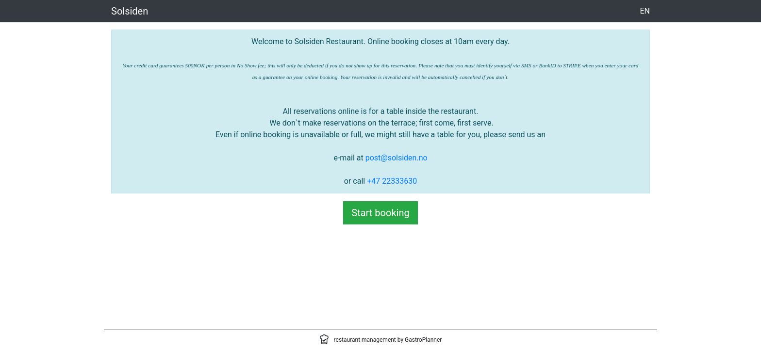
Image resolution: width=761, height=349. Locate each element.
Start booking (380, 213)
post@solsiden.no (396, 157)
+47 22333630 (392, 181)
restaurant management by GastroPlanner (388, 339)
